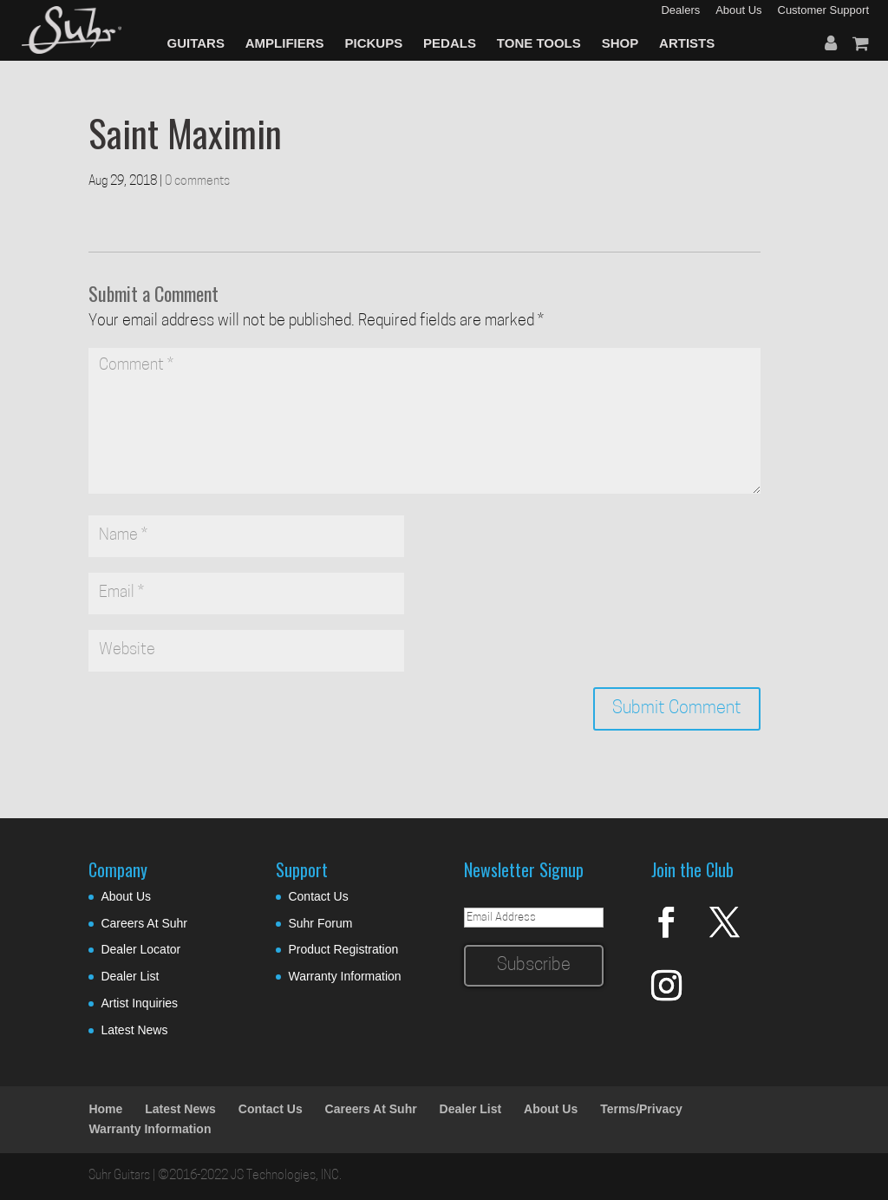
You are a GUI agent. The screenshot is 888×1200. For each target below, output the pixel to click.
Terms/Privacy (641, 1109)
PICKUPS (374, 43)
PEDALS (449, 43)
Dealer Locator (140, 949)
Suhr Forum (320, 923)
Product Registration (343, 949)
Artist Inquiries (139, 1003)
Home (105, 1109)
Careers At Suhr (144, 923)
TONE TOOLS (539, 43)
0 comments (197, 181)
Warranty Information (344, 976)
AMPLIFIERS (284, 43)
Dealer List (130, 976)
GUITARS (196, 43)
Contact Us (318, 896)
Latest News (134, 1030)
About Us (126, 896)
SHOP (620, 43)
